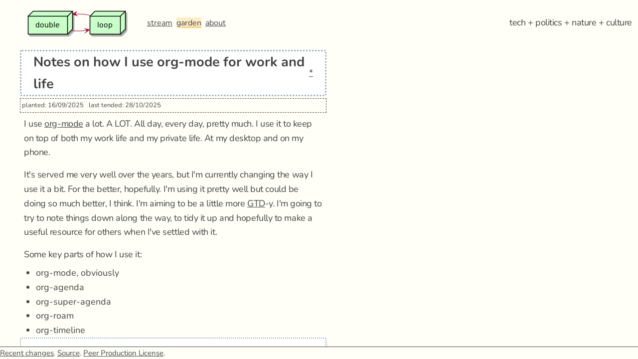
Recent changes (27, 353)
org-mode (63, 124)
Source (68, 353)
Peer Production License (123, 353)
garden (188, 22)
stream (159, 22)
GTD (256, 203)
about (215, 22)
